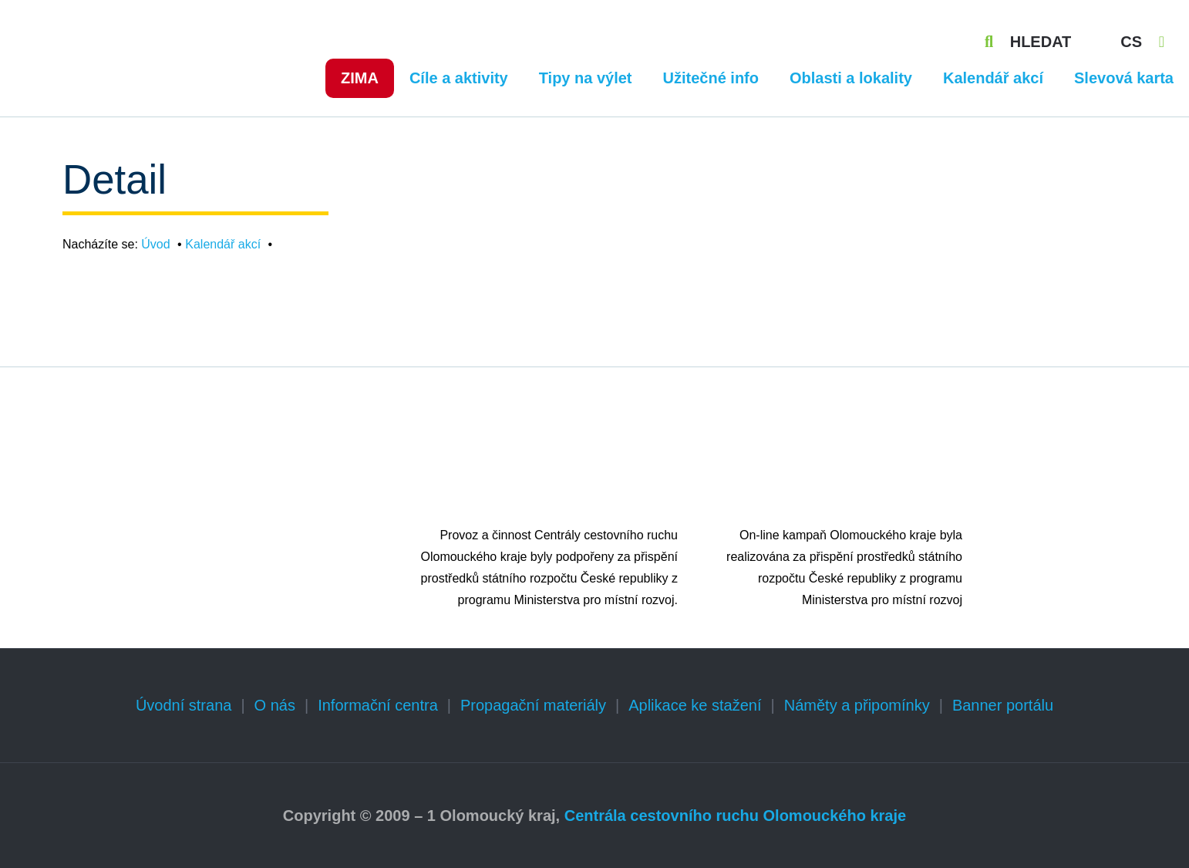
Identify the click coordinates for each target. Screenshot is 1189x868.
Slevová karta (1124, 77)
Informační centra (378, 705)
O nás (274, 705)
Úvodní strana (184, 705)
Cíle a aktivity (458, 77)
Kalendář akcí (993, 77)
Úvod (155, 244)
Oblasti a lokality (851, 77)
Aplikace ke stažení (694, 705)
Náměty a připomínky (857, 705)
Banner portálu (1002, 705)
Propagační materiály (533, 705)
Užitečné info (711, 77)
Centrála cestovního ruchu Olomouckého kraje (735, 815)
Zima (360, 77)
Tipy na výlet (585, 77)
